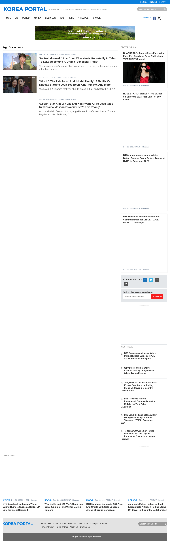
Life (71, 18)
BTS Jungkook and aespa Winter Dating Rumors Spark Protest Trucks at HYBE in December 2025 (144, 158)
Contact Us (85, 527)
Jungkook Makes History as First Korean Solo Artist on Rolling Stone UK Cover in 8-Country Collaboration (147, 507)
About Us (74, 527)
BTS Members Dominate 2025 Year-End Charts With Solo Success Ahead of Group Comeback (105, 507)
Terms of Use (62, 527)
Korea (37, 18)
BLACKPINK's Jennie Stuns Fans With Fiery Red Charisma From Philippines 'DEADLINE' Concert (143, 56)
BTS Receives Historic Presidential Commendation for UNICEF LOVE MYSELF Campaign (141, 219)
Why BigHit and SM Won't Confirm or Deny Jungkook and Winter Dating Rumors (139, 370)
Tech (62, 18)
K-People (83, 18)
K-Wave (96, 18)
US (16, 18)
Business (50, 18)
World (26, 18)
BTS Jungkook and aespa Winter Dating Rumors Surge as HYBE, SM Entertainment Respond (140, 356)
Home (8, 18)
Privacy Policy (47, 527)
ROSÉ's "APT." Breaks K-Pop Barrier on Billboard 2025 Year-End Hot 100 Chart (142, 96)
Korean (162, 2)
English (153, 2)
